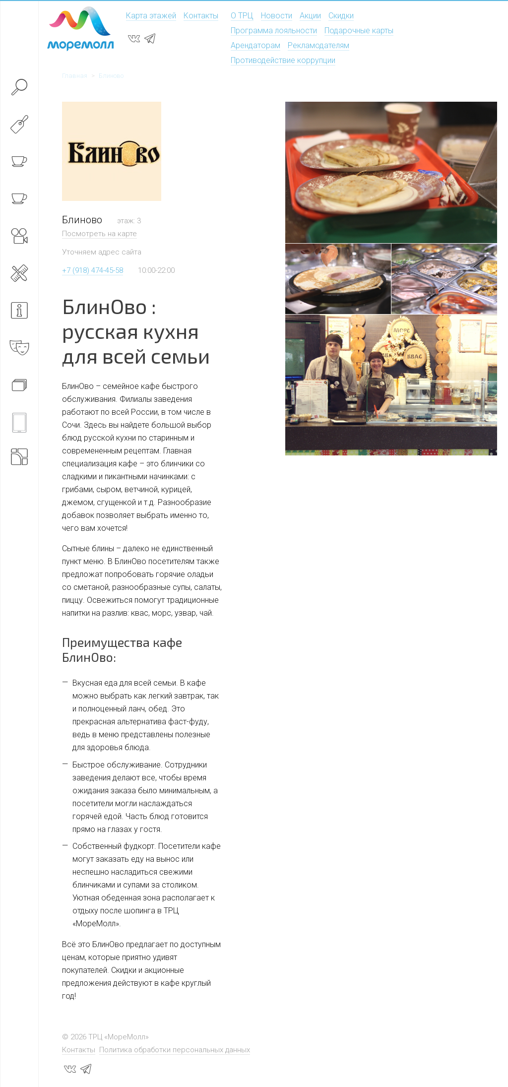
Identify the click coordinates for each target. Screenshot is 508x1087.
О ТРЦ (242, 15)
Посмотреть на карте (99, 233)
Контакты (201, 15)
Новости (276, 15)
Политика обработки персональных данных (174, 1049)
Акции (310, 15)
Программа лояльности (274, 30)
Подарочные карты (358, 30)
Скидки (341, 15)
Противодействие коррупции (283, 60)
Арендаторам (255, 45)
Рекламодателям (318, 45)
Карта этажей (151, 15)
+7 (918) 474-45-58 (92, 270)
